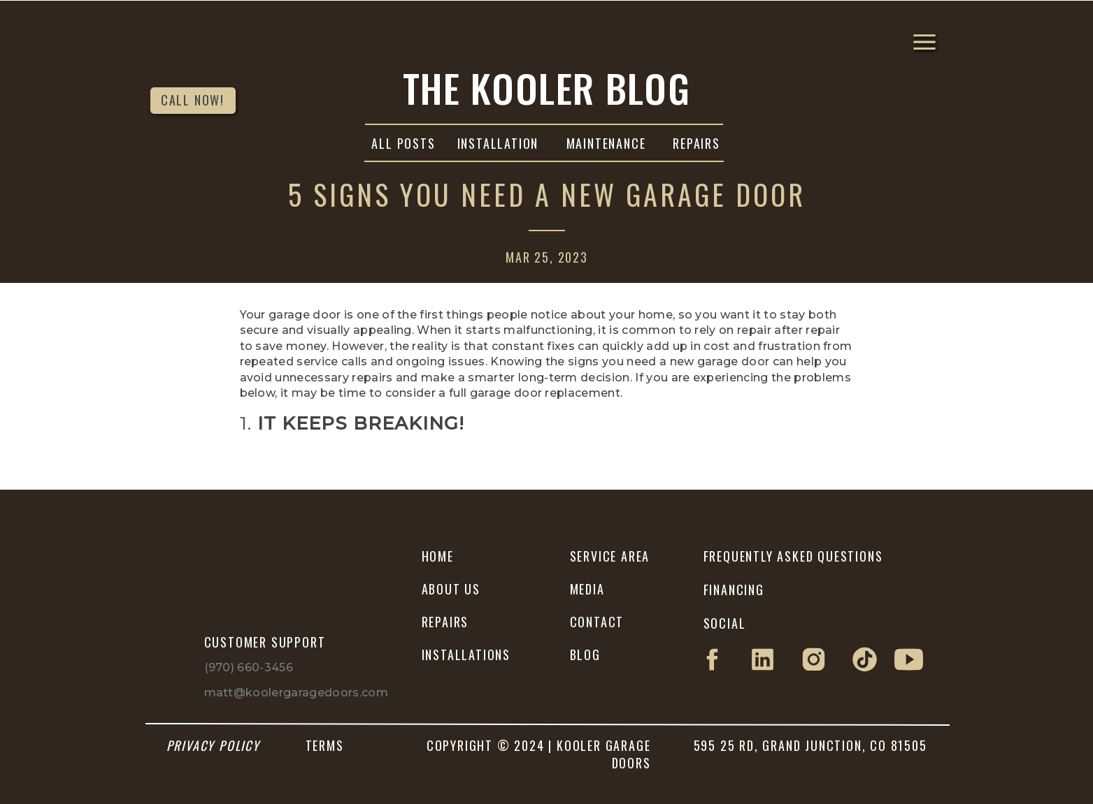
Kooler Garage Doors (542, 529)
